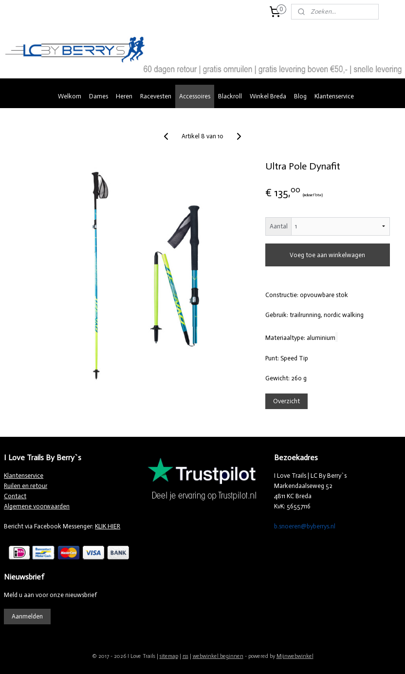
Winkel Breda (268, 96)
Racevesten (155, 96)
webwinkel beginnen (218, 656)
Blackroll (230, 96)
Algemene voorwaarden (37, 506)
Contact (15, 496)
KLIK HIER (107, 526)
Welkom (69, 96)
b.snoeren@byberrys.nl (304, 526)
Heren (124, 96)
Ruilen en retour (25, 485)
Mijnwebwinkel (294, 656)
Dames (98, 96)
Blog (300, 96)
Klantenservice (334, 96)
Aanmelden (27, 616)
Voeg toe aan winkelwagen (327, 255)
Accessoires (194, 96)
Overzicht (286, 401)
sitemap (169, 656)
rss (185, 656)
